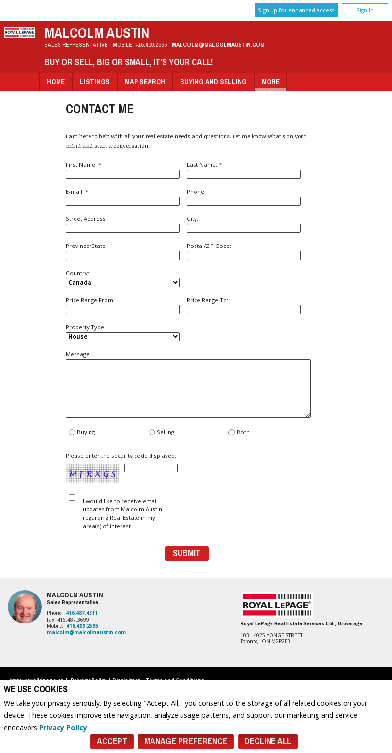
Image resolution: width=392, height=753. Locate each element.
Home (56, 81)
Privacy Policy (63, 727)
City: (244, 224)
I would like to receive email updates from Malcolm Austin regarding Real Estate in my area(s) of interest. (122, 513)
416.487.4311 (82, 612)
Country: (123, 278)
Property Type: (123, 332)
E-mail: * (123, 197)
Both (239, 432)
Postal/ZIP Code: (244, 251)
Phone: (244, 197)
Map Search (145, 81)
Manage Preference (185, 741)
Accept (112, 741)
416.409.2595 (151, 45)
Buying (81, 432)
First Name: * (123, 170)
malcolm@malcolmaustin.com (218, 45)
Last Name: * (244, 170)
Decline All (267, 741)
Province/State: (123, 251)
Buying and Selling (213, 81)
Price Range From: (123, 305)
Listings (95, 81)
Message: (187, 384)
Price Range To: (244, 305)
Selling (161, 432)
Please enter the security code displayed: (122, 468)
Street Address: (123, 224)
